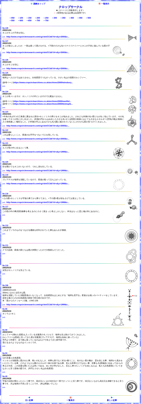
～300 (54, 18)
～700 (37, 20)
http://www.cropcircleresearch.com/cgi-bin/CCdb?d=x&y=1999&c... (37, 152)
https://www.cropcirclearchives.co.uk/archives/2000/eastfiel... (42, 101)
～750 (45, 20)
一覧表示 (104, 4)
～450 (79, 18)
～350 (62, 18)
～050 (12, 18)
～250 (45, 18)
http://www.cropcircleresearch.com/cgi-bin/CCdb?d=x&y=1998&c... (37, 183)
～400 (71, 18)
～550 (12, 20)
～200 (37, 18)
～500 (88, 18)
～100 (20, 18)
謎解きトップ (38, 4)
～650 (29, 20)
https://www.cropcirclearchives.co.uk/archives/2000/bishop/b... (43, 104)
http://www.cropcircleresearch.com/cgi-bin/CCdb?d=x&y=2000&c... (37, 37)
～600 (20, 20)
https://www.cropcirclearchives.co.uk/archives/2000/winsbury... (43, 82)
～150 (29, 18)
